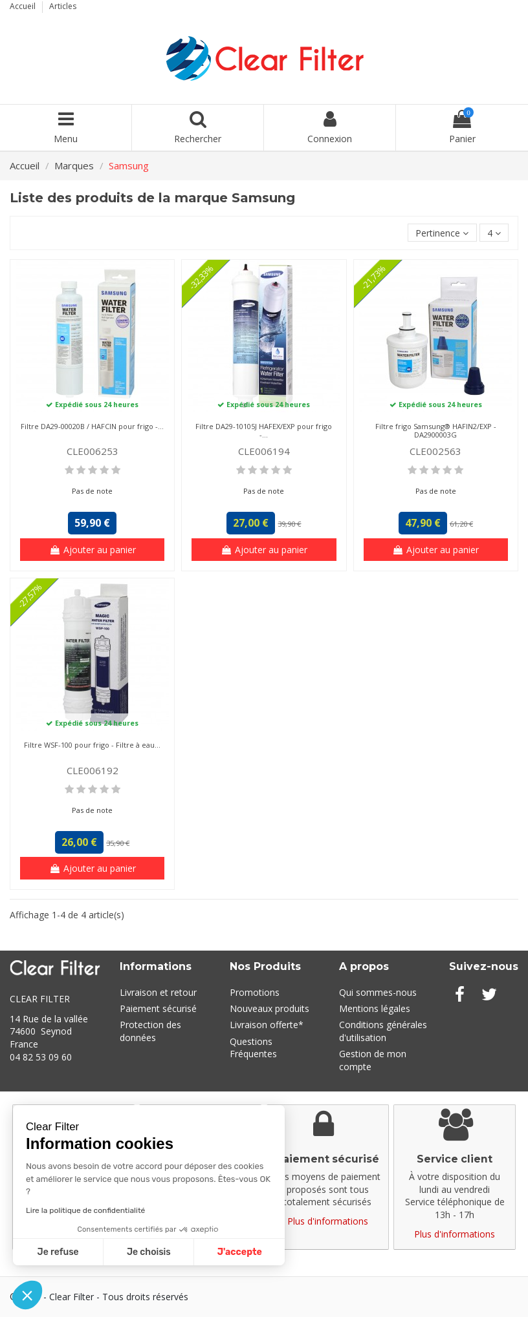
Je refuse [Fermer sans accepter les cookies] (58, 1252)
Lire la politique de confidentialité (85, 1210)
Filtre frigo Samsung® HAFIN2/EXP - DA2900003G (435, 430)
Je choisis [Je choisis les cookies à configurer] (149, 1252)
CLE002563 (435, 451)
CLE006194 (264, 451)
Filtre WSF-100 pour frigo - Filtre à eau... (92, 745)
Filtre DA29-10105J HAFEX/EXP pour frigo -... (263, 430)
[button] (27, 1295)
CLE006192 (92, 770)
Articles (62, 6)
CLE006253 (92, 451)
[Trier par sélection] (442, 233)
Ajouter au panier (92, 549)
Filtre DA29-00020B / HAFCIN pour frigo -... (92, 426)
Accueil (24, 6)
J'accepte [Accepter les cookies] (239, 1252)
